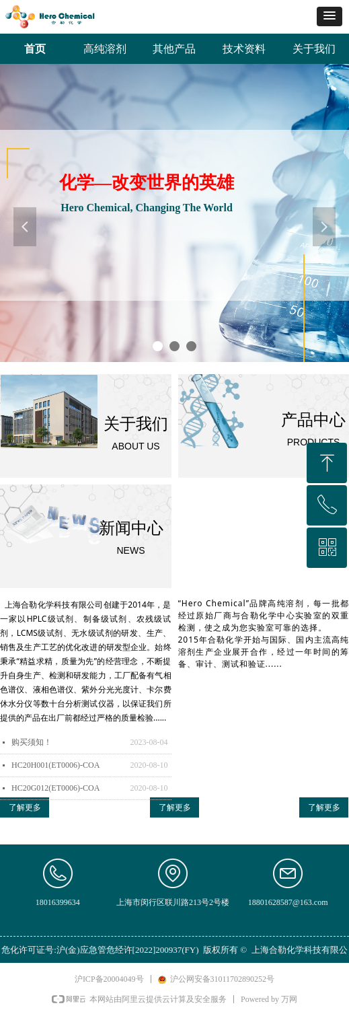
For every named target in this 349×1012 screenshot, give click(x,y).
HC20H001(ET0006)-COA (55, 765)
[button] (329, 16)
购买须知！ (31, 742)
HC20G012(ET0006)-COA (55, 788)
